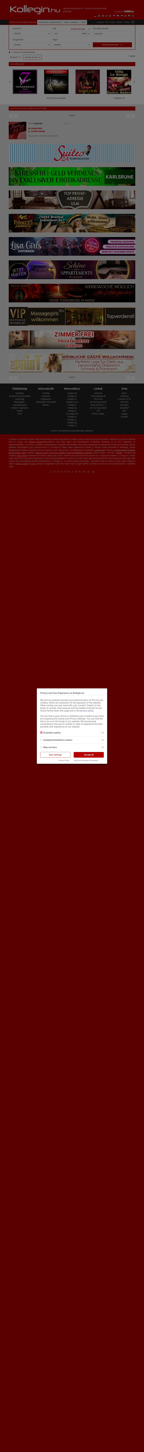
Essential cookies (50, 732)
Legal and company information (86, 761)
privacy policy (87, 710)
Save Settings (55, 755)
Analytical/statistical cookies (56, 740)
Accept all (89, 755)
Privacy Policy (63, 761)
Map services (48, 747)
